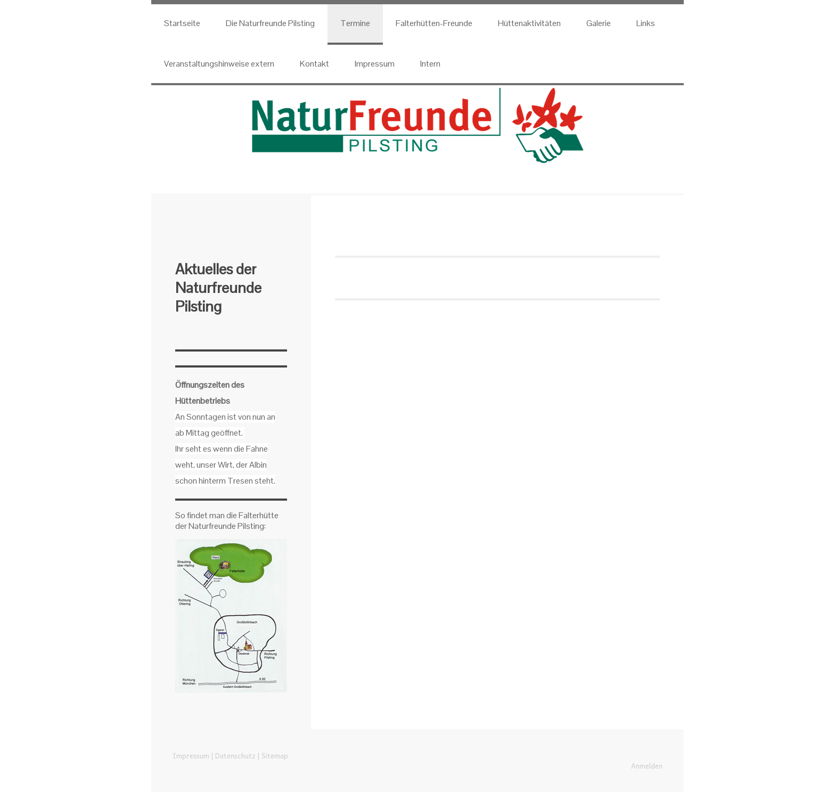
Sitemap (274, 755)
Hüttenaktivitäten (529, 23)
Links (645, 23)
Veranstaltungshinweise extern (219, 63)
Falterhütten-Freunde (434, 23)
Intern (430, 63)
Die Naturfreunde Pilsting (270, 23)
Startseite (182, 23)
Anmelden (646, 765)
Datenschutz (235, 755)
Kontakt (314, 63)
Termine (355, 23)
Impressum (375, 63)
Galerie (598, 23)
